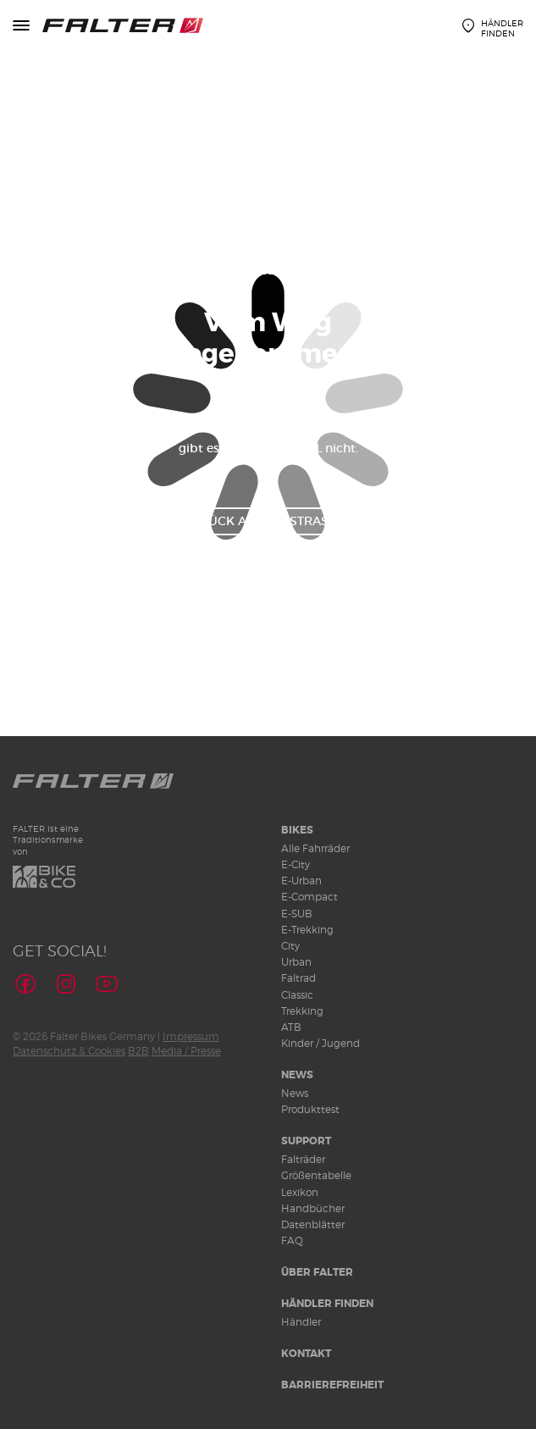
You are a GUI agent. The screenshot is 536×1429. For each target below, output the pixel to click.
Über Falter (317, 1272)
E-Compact (309, 896)
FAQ (292, 1240)
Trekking (302, 1011)
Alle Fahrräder (315, 848)
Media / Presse (186, 1050)
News (297, 1075)
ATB (291, 1027)
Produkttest (310, 1109)
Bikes (297, 830)
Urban (296, 961)
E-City (295, 864)
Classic (297, 995)
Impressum (191, 1036)
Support (306, 1141)
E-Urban (301, 880)
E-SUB (296, 913)
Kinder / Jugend (320, 1043)
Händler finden (327, 1303)
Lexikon (299, 1192)
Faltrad (298, 978)
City (290, 945)
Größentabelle (316, 1175)
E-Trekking (307, 929)
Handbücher (313, 1208)
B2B (138, 1050)
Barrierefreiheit (332, 1385)
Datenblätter (313, 1224)
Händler (301, 1321)
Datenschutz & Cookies (69, 1050)
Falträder (303, 1159)
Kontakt (306, 1353)
